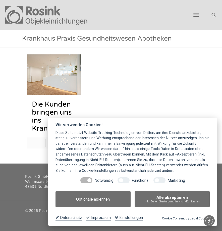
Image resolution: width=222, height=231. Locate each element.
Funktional (140, 180)
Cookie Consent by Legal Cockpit (186, 218)
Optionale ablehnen (93, 199)
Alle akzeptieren (172, 199)
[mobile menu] (196, 15)
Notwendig (104, 180)
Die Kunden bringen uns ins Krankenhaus (54, 116)
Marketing (176, 180)
